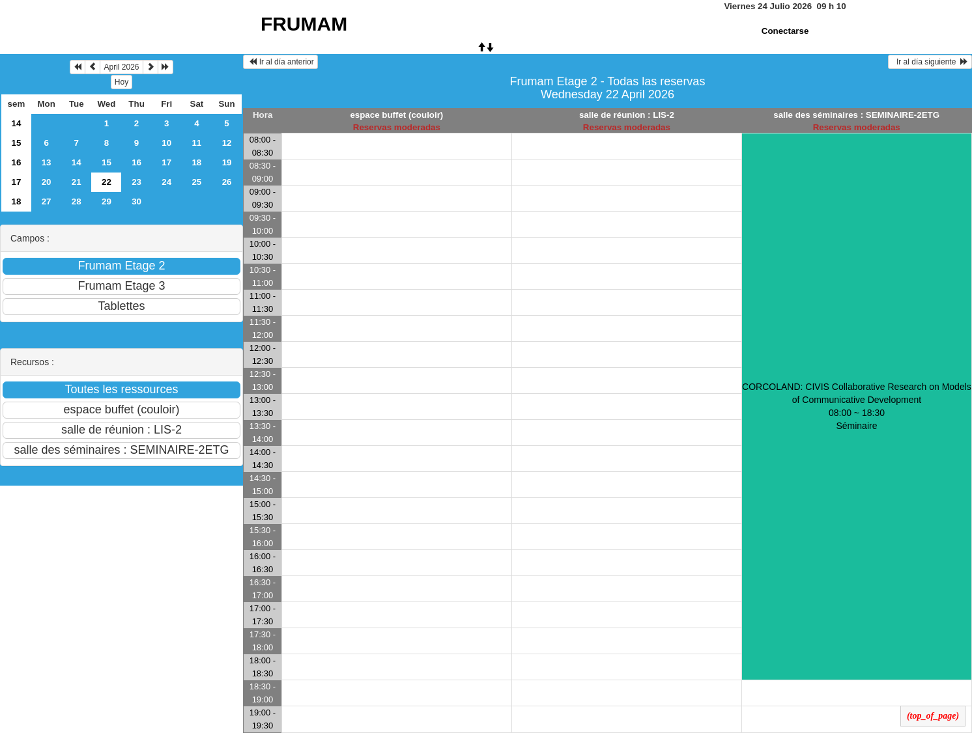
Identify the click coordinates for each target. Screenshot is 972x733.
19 (227, 162)
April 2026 (121, 67)
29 (106, 201)
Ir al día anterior (280, 61)
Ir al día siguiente (930, 61)
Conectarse (785, 31)
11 (196, 143)
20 (46, 182)
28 (76, 201)
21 (76, 182)
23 (136, 182)
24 (166, 182)
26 (227, 182)
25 (196, 182)
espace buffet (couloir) (396, 115)
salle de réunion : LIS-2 (626, 115)
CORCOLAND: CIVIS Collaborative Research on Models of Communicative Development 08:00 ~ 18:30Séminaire (856, 406)
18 (196, 162)
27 (46, 201)
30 (136, 201)
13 (46, 162)
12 (227, 143)
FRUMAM (304, 24)
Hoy (121, 82)
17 (166, 162)
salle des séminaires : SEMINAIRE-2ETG (856, 115)
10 (166, 143)
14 (16, 123)
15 (16, 143)
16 (16, 162)
